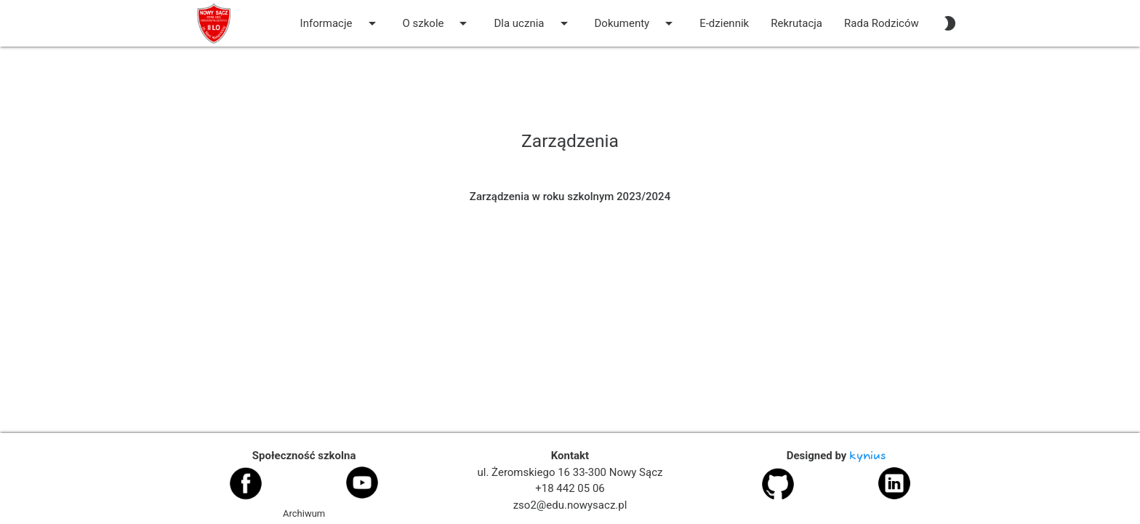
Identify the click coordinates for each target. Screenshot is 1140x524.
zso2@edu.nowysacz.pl (570, 505)
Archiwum (304, 513)
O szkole (438, 23)
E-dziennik (724, 23)
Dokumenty (636, 23)
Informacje (340, 23)
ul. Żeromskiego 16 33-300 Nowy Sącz (570, 472)
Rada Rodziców (881, 23)
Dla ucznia (533, 23)
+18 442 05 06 (570, 488)
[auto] (949, 23)
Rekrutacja (796, 23)
